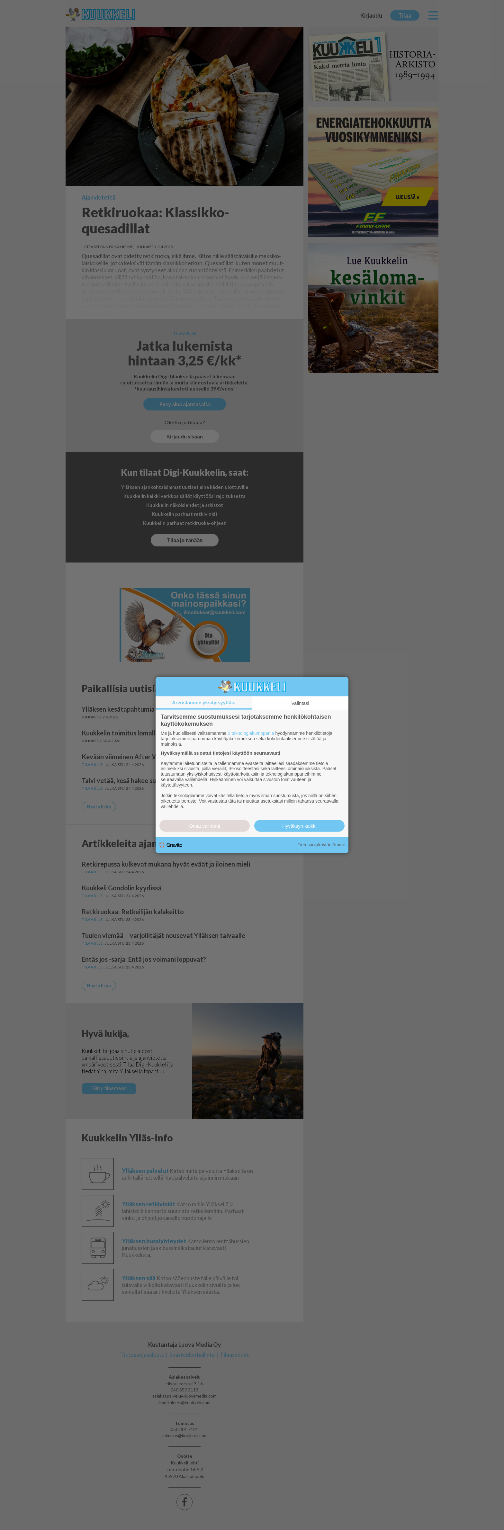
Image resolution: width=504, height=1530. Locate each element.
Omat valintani (204, 825)
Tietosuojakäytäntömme (321, 844)
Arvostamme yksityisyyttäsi (204, 702)
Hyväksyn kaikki (299, 825)
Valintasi (300, 703)
